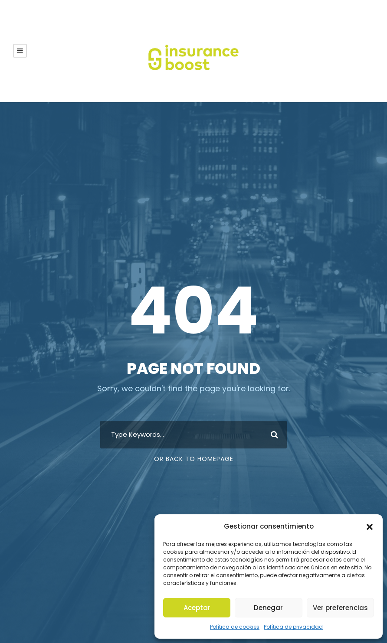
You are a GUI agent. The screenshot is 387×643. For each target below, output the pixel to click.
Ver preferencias (340, 607)
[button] (369, 533)
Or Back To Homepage (194, 458)
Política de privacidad (290, 627)
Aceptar (197, 607)
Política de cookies (239, 627)
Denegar (268, 607)
